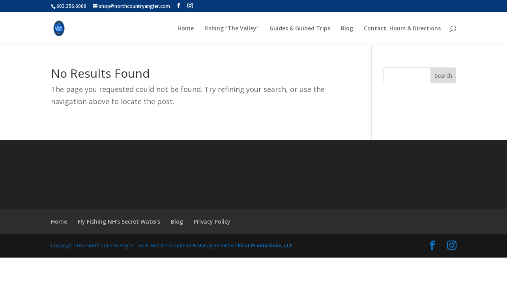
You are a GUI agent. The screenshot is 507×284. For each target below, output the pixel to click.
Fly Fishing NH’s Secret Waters (119, 221)
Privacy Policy (212, 221)
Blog (347, 29)
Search (443, 75)
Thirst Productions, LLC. (264, 245)
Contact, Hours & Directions (402, 29)
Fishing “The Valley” (231, 29)
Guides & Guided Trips (299, 29)
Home (186, 29)
